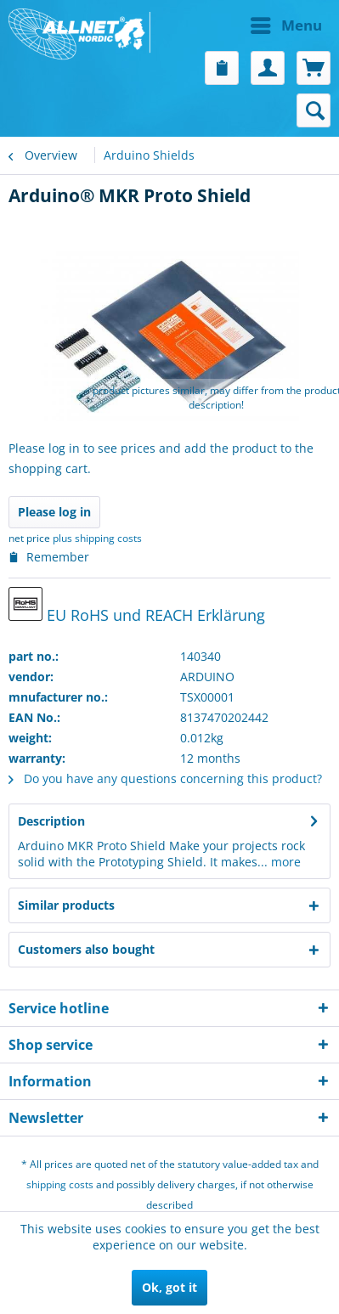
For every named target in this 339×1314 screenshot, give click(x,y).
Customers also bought (86, 949)
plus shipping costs (97, 538)
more (284, 862)
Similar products (66, 905)
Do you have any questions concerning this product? (165, 778)
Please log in (54, 512)
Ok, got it (169, 1287)
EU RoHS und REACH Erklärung (136, 606)
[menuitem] (250, 25)
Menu (286, 23)
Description (51, 821)
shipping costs (59, 1184)
